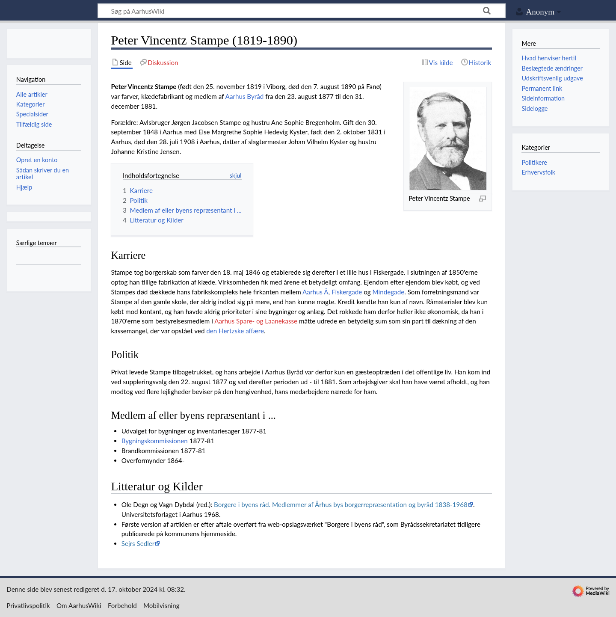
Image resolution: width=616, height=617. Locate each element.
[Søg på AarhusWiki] (301, 11)
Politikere (534, 162)
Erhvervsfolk (538, 172)
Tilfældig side (34, 124)
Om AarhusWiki (78, 605)
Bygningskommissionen (154, 441)
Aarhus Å (315, 292)
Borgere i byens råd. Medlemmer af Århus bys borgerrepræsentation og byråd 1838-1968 (341, 504)
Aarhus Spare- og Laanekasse (255, 321)
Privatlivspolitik (28, 605)
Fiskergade (347, 292)
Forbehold (122, 605)
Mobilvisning (161, 605)
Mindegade (389, 292)
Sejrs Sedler (138, 543)
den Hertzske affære (235, 331)
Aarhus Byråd (244, 96)
